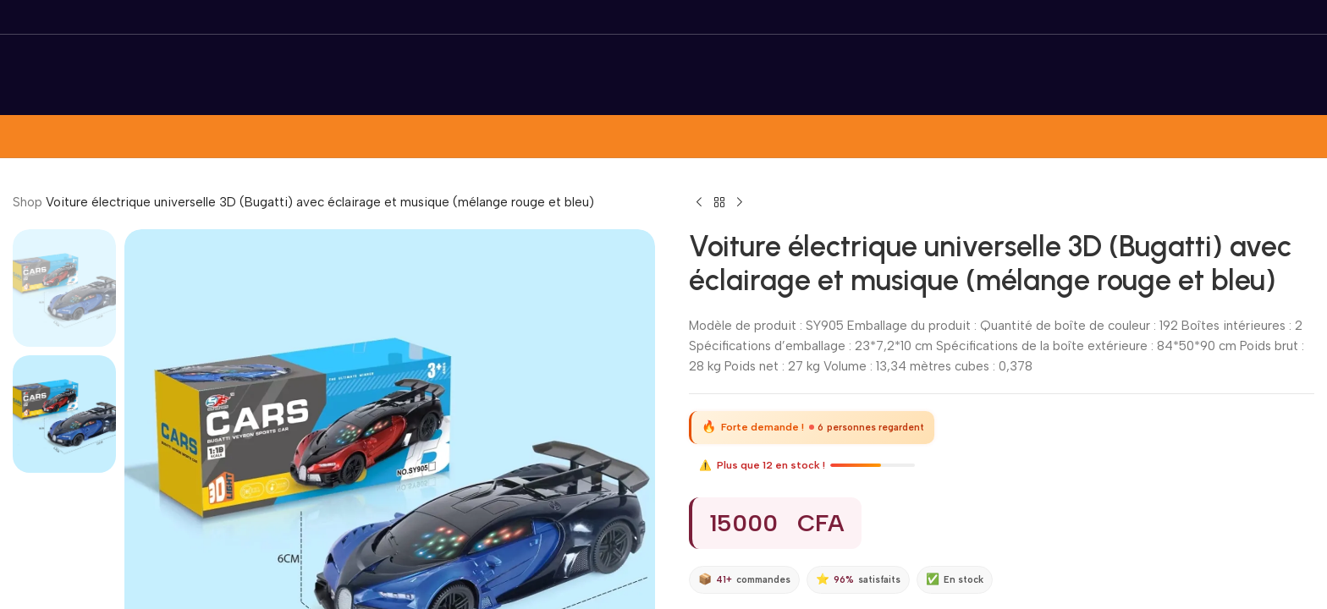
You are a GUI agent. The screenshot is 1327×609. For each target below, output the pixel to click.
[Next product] (740, 203)
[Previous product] (699, 203)
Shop (27, 202)
